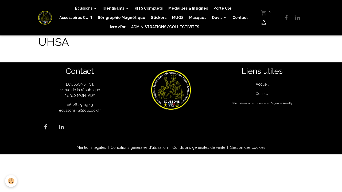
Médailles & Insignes (188, 8)
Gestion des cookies (247, 147)
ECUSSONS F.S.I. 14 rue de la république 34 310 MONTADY (80, 90)
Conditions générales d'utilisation (139, 147)
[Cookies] (11, 181)
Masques (197, 17)
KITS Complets (149, 8)
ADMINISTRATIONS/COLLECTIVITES (165, 27)
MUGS (178, 17)
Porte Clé (222, 8)
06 (70, 105)
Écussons (84, 8)
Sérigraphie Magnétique (121, 17)
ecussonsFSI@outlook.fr (80, 110)
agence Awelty (282, 103)
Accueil (262, 84)
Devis (217, 17)
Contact (240, 17)
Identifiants (114, 8)
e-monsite (259, 103)
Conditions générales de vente (198, 147)
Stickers (158, 17)
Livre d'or (116, 27)
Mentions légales (91, 147)
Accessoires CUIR (75, 17)
